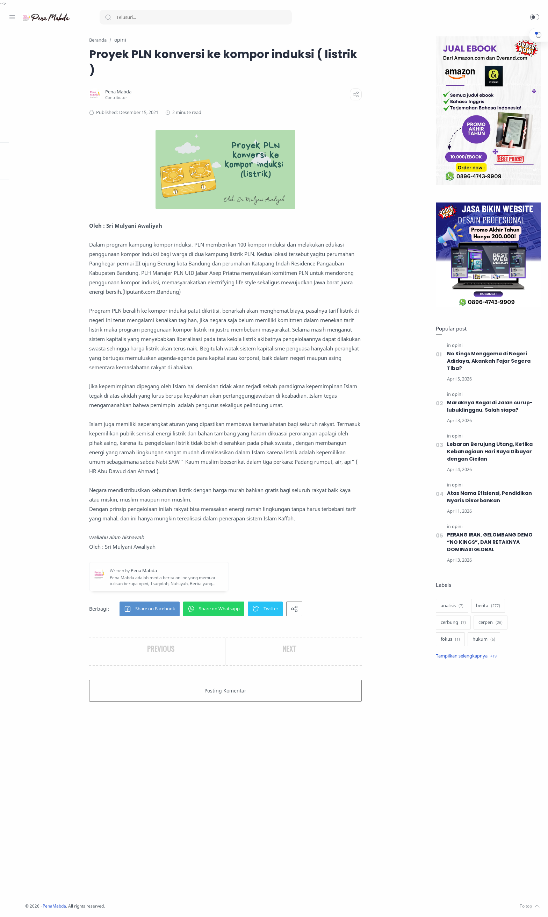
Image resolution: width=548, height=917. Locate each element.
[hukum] (482, 640)
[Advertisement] (486, 782)
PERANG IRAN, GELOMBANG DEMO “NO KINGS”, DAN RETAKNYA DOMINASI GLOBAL (489, 542)
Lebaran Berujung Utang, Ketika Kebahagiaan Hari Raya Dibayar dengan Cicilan (489, 452)
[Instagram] (22, 903)
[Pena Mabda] (155, 92)
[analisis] (450, 606)
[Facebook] (12, 903)
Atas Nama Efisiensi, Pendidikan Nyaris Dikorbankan (488, 497)
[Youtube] (43, 903)
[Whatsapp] (54, 903)
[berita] (487, 606)
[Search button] (108, 17)
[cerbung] (451, 623)
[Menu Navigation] (12, 17)
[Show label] (464, 656)
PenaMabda (130, 906)
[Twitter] (33, 903)
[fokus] (448, 640)
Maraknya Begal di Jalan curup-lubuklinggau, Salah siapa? (488, 406)
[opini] (455, 346)
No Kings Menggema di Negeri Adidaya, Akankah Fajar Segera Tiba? (488, 361)
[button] (534, 17)
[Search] (196, 17)
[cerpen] (489, 623)
